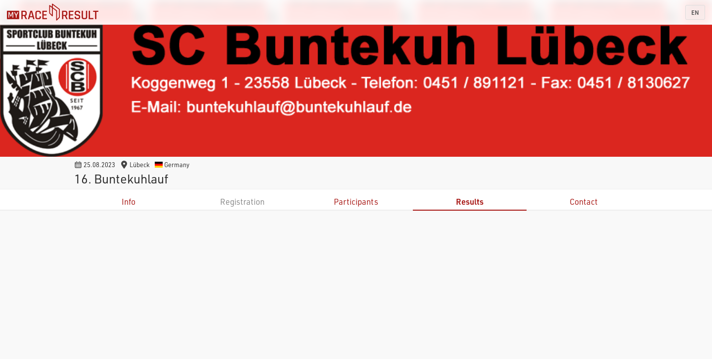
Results (470, 201)
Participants (356, 201)
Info (128, 201)
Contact (584, 201)
